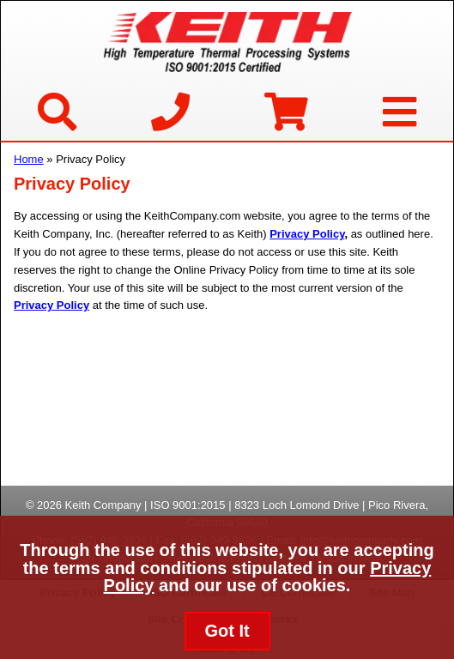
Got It (226, 630)
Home (29, 159)
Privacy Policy (306, 233)
